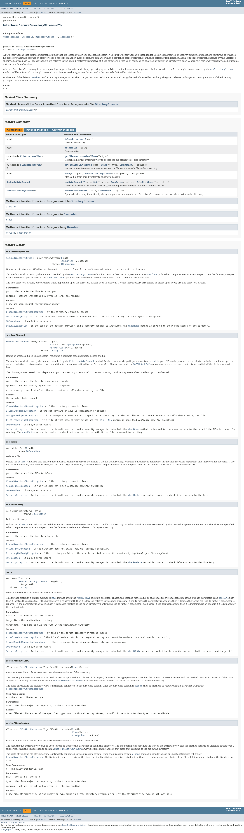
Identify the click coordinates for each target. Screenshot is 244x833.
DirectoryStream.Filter (19, 110)
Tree (40, 3)
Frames (38, 9)
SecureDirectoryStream (98, 173)
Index (62, 3)
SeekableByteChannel (18, 182)
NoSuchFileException (18, 486)
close (9, 219)
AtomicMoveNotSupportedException (25, 642)
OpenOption (117, 182)
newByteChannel (73, 182)
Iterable (65, 37)
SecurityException (16, 326)
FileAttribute (145, 182)
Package (17, 3)
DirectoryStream (44, 37)
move (67, 173)
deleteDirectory (74, 139)
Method (41, 12)
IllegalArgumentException (21, 411)
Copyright (6, 829)
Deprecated (51, 3)
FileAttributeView (30, 156)
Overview (6, 3)
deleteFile (71, 147)
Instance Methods (37, 130)
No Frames (49, 9)
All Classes (66, 9)
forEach (10, 233)
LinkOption (126, 165)
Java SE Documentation (74, 825)
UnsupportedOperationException (24, 415)
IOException (68, 264)
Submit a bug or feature (13, 822)
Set (95, 182)
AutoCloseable (11, 37)
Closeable (27, 37)
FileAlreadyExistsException (22, 420)
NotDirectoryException (19, 316)
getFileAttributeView (77, 156)
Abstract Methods (63, 130)
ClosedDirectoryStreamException (24, 312)
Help (69, 3)
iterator (11, 206)
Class (94, 156)
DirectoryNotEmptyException (22, 553)
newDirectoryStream (76, 190)
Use (35, 3)
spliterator (24, 233)
